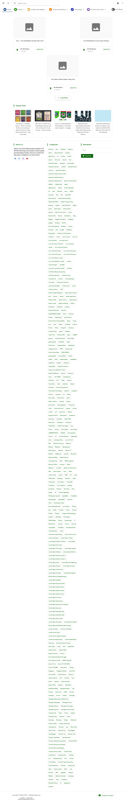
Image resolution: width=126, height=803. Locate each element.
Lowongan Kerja (58, 440)
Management (66, 447)
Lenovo (51, 436)
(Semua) (51, 149)
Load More (63, 97)
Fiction (50, 328)
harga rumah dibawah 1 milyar (57, 370)
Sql (73, 688)
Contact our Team (105, 795)
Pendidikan (74, 496)
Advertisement (59, 153)
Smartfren (72, 671)
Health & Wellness (54, 373)
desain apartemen (71, 296)
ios (64, 394)
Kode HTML (67, 419)
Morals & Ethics (53, 464)
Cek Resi (69, 268)
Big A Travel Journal (60, 212)
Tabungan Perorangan (67, 706)
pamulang (51, 489)
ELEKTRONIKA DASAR (55, 314)
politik (54, 510)
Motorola (51, 468)
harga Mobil (52, 366)
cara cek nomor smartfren (56, 244)
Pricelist (61, 510)
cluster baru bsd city (62, 282)
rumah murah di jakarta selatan (57, 636)
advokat (67, 153)
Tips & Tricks (52, 730)
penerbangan (52, 499)
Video (65, 769)
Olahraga (60, 478)
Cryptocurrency (53, 289)
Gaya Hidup (70, 338)
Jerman (74, 408)
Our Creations (61, 485)
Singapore (51, 671)
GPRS (61, 349)
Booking (57, 223)
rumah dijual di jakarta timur (56, 594)
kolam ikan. (52, 422)
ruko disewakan (53, 531)
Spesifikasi (68, 685)
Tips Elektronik (66, 737)
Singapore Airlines (62, 671)
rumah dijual (71, 541)
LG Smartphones (63, 436)
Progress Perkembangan (69, 513)
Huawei (69, 380)
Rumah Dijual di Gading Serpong (57, 576)
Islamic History (53, 401)
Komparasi (60, 422)
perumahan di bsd (59, 503)
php (50, 510)
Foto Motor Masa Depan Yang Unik (63, 79)
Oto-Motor (52, 485)
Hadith (50, 359)
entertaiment (67, 317)
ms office (58, 468)
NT (71, 475)
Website (51, 776)
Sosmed (56, 681)
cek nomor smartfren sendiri (56, 268)
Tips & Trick (73, 727)
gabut (61, 331)
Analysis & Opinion (54, 166)
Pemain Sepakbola (64, 492)
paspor (50, 492)
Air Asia (63, 156)
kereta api (51, 419)
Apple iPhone (52, 188)
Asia (53, 191)
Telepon (66, 720)
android (63, 166)
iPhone (69, 394)
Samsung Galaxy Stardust (63, 643)
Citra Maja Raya (69, 279)
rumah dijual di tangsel (70, 622)
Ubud (50, 769)
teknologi (51, 720)
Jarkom (68, 401)
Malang (51, 447)
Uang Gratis (71, 765)
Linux (50, 440)
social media (52, 674)
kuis (72, 426)
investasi (58, 394)
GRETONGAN (65, 352)
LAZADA (63, 433)
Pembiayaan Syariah (54, 496)
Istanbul (61, 401)
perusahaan (66, 506)
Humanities (52, 384)
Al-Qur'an (57, 160)
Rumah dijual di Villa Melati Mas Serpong (60, 625)
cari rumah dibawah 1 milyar (56, 261)
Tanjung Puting (53, 716)
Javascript (72, 405)
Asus (66, 191)
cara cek (74, 237)
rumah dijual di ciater (54, 566)
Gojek (68, 342)
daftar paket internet (71, 293)
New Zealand (57, 471)
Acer (57, 149)
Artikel (60, 188)
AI (57, 156)
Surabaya (51, 695)
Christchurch (52, 279)
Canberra (51, 237)
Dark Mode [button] (117, 9)
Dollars (72, 303)
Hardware (66, 363)
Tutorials (63, 765)
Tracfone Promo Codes (55, 751)
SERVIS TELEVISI (66, 660)
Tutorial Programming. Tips (65, 762)
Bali (62, 195)
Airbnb (69, 156)
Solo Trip (66, 678)
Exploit (60, 324)
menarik (66, 454)
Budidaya (69, 230)
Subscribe (87, 156)
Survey (58, 695)
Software (71, 674)
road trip (73, 524)
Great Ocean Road (54, 352)
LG (56, 436)
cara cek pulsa (70, 244)
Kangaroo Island (53, 415)
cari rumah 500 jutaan (69, 251)
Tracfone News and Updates (56, 748)
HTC (57, 380)
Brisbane (63, 226)
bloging (51, 223)
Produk (50, 513)
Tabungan (72, 695)
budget (62, 230)
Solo (61, 678)
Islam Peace (60, 398)
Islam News (52, 398)
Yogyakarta (67, 783)
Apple (66, 184)
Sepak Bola (71, 646)
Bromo (70, 226)
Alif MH (25, 795)
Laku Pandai (73, 429)
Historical (70, 373)
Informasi (51, 387)
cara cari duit (66, 237)
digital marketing (63, 303)
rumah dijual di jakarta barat (56, 587)
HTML (63, 380)
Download (51, 307)
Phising (74, 506)
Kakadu (70, 412)
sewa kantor (63, 667)
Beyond (51, 212)
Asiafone (59, 191)
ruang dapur (52, 527)
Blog (74, 216)
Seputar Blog (62, 650)
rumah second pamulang (55, 639)
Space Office (52, 685)
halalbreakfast (64, 359)
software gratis (53, 678)
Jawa (50, 408)
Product (74, 510)
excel (54, 324)
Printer (68, 510)
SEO (64, 646)
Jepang (68, 408)
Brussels (51, 230)
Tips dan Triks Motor (54, 737)
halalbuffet (73, 359)
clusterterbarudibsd (54, 286)
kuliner (50, 429)
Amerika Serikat (53, 163)
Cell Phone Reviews (54, 275)
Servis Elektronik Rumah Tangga (57, 657)
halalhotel (51, 363)
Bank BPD (68, 195)
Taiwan (66, 713)
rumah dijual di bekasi (55, 552)
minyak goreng (53, 461)
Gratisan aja (68, 349)
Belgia (74, 205)
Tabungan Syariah (53, 709)
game (68, 335)
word (57, 779)
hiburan (63, 373)
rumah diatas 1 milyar (67, 538)
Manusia (60, 450)
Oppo (74, 478)
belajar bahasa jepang (64, 198)
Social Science (62, 674)
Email (64, 314)
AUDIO (71, 191)
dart (50, 296)
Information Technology (55, 391)
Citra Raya (51, 282)
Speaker (60, 685)
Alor (70, 160)
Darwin (55, 296)
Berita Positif (67, 209)
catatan (69, 261)
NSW (66, 475)
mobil (60, 461)
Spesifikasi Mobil (53, 688)
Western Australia (61, 776)
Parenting (66, 489)
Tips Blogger (71, 730)
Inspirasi (66, 391)
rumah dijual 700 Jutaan (55, 548)
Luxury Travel (69, 440)
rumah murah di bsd (54, 632)
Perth (50, 503)
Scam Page (52, 646)
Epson (68, 321)
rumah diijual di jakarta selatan (57, 541)
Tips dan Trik (61, 734)
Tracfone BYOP (72, 741)
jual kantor (62, 412)
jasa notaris (52, 405)
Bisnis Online (52, 216)
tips (67, 727)
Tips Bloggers (52, 734)
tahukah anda (52, 713)
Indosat (72, 384)
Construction (65, 286)
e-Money (67, 307)
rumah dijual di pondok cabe (56, 611)
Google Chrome (53, 349)
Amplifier (62, 163)
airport (50, 160)
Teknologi (58, 720)
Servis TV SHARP (53, 667)
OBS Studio (52, 478)
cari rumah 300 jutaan (61, 247)
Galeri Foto (40, 49)
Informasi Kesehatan (62, 387)
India (58, 384)
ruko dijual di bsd (70, 527)
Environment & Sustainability (57, 321)
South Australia (65, 681)
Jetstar (51, 412)
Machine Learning (58, 443)
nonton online (52, 475)
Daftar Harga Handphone (56, 293)
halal (56, 359)
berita (50, 209)
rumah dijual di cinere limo (56, 569)
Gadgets (67, 331)
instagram (74, 391)
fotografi (63, 328)
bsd (57, 230)
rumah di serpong (53, 538)
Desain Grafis (52, 300)
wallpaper (63, 772)
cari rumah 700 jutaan (69, 254)
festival (75, 324)
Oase (75, 475)
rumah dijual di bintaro (69, 552)
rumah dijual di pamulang (56, 601)
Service (62, 653)
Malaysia (57, 447)
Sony (73, 678)
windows (51, 779)
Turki (65, 758)
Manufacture (52, 450)
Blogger (51, 219)
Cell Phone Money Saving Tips (57, 272)
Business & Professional (64, 233)
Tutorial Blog (52, 762)
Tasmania (61, 716)
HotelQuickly (66, 377)
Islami (68, 398)
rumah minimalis (53, 629)
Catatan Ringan (53, 265)
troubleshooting (57, 758)
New (50, 471)
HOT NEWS (57, 377)
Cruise (74, 286)
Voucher (51, 772)
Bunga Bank (52, 233)
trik (49, 758)
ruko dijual (60, 527)
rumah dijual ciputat (70, 548)
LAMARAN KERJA (53, 433)
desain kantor (73, 300)
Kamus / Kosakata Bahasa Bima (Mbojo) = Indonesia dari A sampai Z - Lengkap (63, 126)
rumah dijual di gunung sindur (57, 583)
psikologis (58, 517)
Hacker (70, 356)
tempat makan (53, 723)
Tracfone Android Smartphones (57, 741)
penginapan (61, 499)
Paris (73, 489)
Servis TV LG (52, 664)
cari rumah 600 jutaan (55, 254)
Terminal (61, 727)
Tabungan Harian (67, 702)
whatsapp (71, 776)
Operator (67, 478)
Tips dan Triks (71, 734)
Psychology (66, 517)
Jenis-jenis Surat (58, 408)
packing (70, 485)
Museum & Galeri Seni (70, 468)
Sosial (50, 681)
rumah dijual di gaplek (55, 580)
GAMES (75, 335)
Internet (51, 394)
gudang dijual (52, 356)
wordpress (64, 779)
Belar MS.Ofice (66, 205)
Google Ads (71, 345)
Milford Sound (64, 457)
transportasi (52, 755)
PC (55, 492)
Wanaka (70, 772)
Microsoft (73, 454)
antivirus (51, 170)
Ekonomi (63, 310)
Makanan (68, 443)
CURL (61, 289)
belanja (58, 205)
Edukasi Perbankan (54, 310)
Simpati (72, 667)
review (67, 524)
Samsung (51, 643)
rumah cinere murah (70, 534)
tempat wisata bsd (64, 723)
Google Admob (61, 345)
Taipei (60, 713)
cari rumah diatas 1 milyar (56, 258)
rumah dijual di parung (55, 608)
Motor (68, 464)
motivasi (62, 464)
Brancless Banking (54, 226)
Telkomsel (73, 720)
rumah (61, 531)
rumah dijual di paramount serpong (58, 604)
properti (51, 517)
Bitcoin (60, 216)
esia (50, 324)
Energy (50, 317)
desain (61, 296)
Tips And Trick (62, 730)
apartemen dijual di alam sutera (57, 174)
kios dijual (59, 419)
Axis (57, 195)
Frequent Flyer (53, 331)
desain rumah (52, 303)
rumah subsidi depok (70, 639)
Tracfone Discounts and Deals (57, 744)
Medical (51, 454)
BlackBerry (68, 216)
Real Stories (52, 524)
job (56, 412)
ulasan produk (58, 769)
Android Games (72, 166)
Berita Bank (57, 209)
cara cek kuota (53, 240)
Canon (58, 237)
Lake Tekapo (64, 429)
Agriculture (52, 156)
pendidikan (65, 496)
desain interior (63, 300)
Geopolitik (61, 342)
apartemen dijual (60, 170)
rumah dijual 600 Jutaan (55, 545)
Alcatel (65, 160)
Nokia (70, 471)
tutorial (71, 758)
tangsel (73, 713)
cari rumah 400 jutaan (55, 251)
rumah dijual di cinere (69, 566)
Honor (50, 377)
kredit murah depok (62, 426)
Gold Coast (52, 345)
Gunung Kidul (62, 356)
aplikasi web (58, 184)
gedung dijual (52, 342)
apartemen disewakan (70, 181)
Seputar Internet (53, 653)
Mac (50, 443)
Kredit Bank (52, 426)
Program (57, 513)
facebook (67, 324)
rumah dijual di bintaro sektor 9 (57, 559)
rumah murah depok (65, 629)
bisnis (70, 212)
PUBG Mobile (52, 520)
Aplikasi (51, 184)
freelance (71, 328)
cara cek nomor (63, 240)
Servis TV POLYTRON (64, 664)
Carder (50, 247)
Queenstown (68, 520)
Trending (71, 755)
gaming (51, 338)
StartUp (51, 692)
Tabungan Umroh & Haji (67, 709)
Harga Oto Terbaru (63, 366)
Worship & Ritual (53, 783)
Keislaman (72, 415)
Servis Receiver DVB (54, 660)
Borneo (64, 223)
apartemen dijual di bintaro (56, 177)
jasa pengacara (61, 405)
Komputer (68, 422)
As (49, 191)
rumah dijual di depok (69, 573)
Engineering (58, 317)
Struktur (71, 692)
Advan (50, 153)
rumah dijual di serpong (55, 622)
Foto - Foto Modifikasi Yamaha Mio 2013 (29, 41)
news (64, 471)
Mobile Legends (69, 461)
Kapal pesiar (63, 415)
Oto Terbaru (60, 482)
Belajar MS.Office (53, 202)
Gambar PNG (61, 335)
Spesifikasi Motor (65, 688)
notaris (61, 475)
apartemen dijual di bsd (55, 181)
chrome (60, 279)
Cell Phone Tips (66, 275)
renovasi (60, 524)
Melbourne (58, 454)
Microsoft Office (53, 457)
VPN (57, 772)
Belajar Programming (67, 202)
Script (59, 646)
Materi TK (68, 450)
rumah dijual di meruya (55, 597)
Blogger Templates (60, 219)
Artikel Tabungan (69, 188)
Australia (51, 195)
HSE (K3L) (51, 380)
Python (60, 520)
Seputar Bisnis (53, 650)
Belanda (51, 205)
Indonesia (65, 384)
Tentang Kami (52, 727)
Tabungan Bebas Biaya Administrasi (58, 699)
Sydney (65, 695)
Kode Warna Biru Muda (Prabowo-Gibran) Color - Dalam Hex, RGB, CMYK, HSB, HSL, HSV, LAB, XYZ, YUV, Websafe (103, 128)
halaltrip (59, 363)
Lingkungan (74, 436)
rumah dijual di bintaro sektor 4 (57, 555)
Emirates (71, 314)
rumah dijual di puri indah (56, 618)
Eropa (74, 321)
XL (60, 783)
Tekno (68, 716)
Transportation (62, 755)
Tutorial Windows (53, 765)
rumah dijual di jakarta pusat (56, 590)
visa (71, 769)
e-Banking (59, 307)
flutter (56, 328)
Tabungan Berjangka (54, 702)
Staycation (58, 692)
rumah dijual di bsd (54, 562)
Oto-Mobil (69, 482)
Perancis (69, 499)
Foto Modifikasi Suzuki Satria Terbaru (96, 41)
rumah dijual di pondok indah (56, 615)
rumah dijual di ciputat (55, 573)
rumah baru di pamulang (55, 534)
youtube (51, 786)
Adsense (70, 149)
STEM (65, 692)
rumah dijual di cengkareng (68, 562)
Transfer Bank (68, 751)
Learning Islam (72, 433)
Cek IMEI (62, 265)
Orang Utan (52, 482)
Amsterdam (70, 163)
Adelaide (63, 149)
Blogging (70, 219)
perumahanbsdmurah (55, 506)
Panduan (59, 489)
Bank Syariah (52, 198)
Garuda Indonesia (60, 338)
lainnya (57, 429)
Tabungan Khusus (53, 706)
